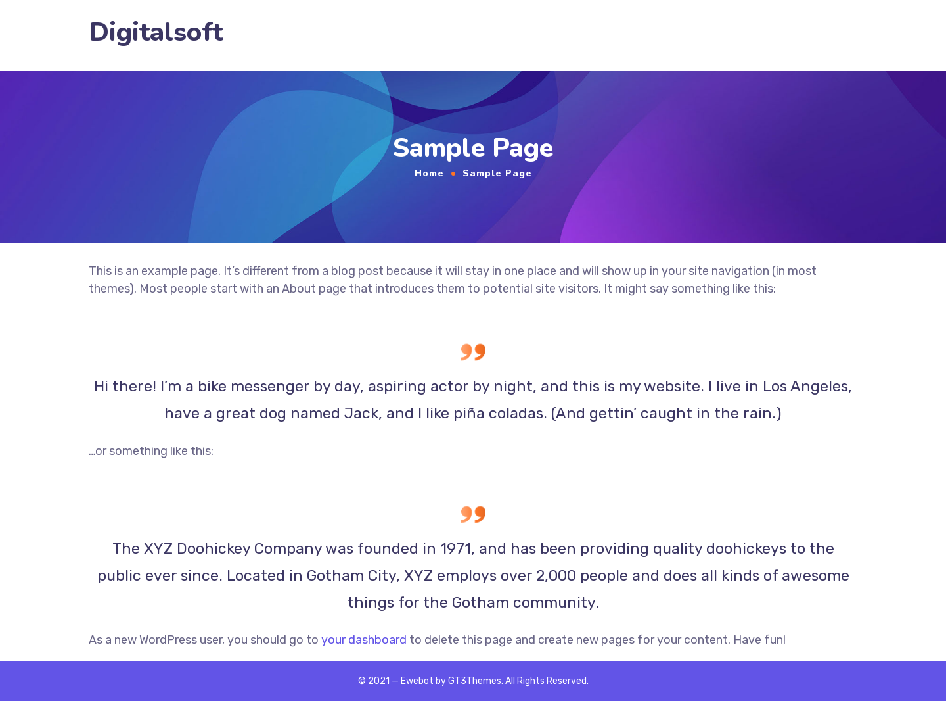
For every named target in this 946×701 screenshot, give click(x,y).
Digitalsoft (156, 32)
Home (429, 173)
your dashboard (364, 640)
